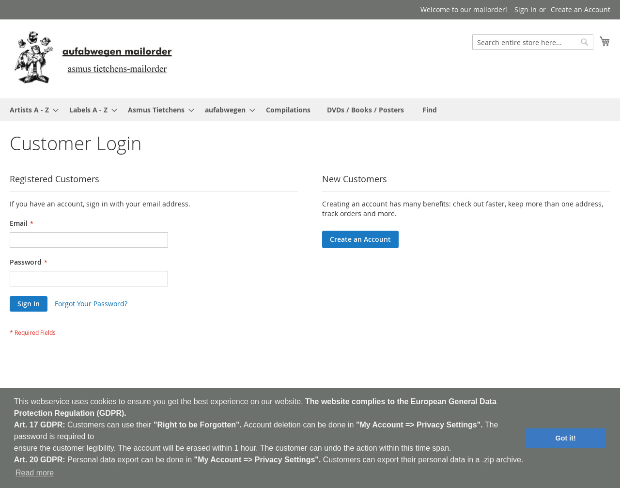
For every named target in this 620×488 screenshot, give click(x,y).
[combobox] (532, 42)
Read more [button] (35, 473)
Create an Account (580, 9)
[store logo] (93, 58)
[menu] (310, 109)
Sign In (525, 9)
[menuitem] (31, 109)
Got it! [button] (566, 438)
